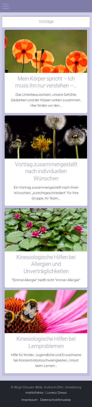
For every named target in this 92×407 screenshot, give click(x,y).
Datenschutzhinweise (55, 400)
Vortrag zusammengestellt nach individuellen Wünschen (46, 171)
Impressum (30, 400)
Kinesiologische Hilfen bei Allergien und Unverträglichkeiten (46, 264)
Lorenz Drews (57, 392)
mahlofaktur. (35, 392)
